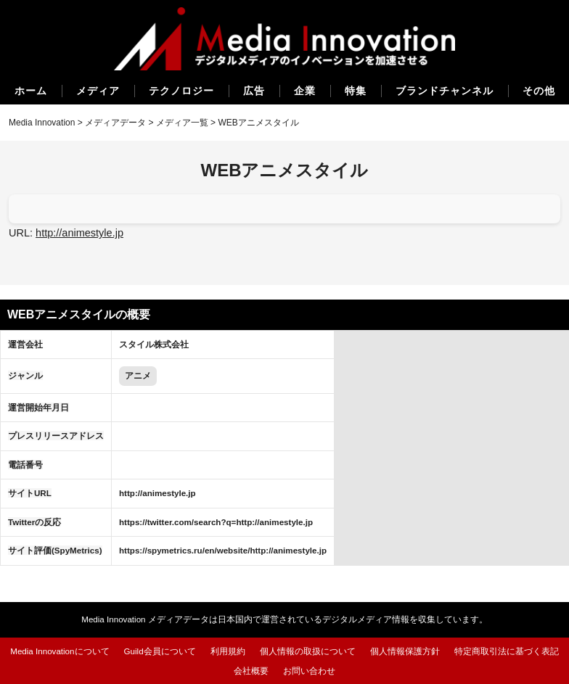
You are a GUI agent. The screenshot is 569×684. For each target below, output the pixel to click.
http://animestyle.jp (79, 233)
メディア (98, 90)
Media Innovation (42, 123)
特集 (356, 90)
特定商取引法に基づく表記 (506, 651)
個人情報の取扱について (308, 651)
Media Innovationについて (59, 651)
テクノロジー (181, 90)
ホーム (31, 90)
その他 (539, 90)
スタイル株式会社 (154, 344)
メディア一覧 (182, 123)
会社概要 (251, 670)
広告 (254, 90)
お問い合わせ (309, 670)
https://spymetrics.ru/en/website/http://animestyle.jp (223, 550)
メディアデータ (115, 123)
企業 (305, 90)
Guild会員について (160, 651)
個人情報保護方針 (405, 651)
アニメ (138, 375)
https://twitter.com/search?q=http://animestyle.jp (216, 522)
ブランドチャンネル (445, 90)
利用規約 (227, 651)
